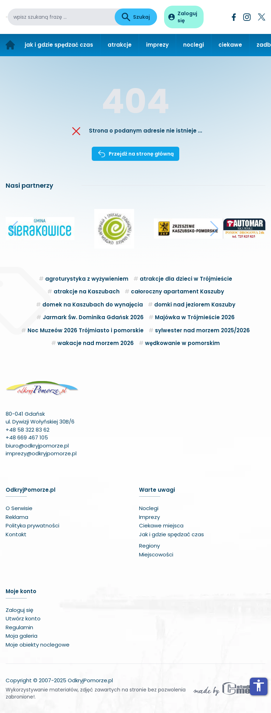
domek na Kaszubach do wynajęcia (92, 304)
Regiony (149, 545)
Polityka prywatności (32, 525)
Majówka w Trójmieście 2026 (195, 317)
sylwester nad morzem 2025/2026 (202, 330)
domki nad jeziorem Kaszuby (194, 304)
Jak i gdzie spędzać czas (171, 534)
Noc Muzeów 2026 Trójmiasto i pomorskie (86, 330)
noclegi (193, 44)
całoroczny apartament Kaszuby (177, 291)
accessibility (259, 685)
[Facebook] (234, 17)
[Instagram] (247, 17)
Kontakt (16, 534)
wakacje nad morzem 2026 (96, 343)
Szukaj (136, 17)
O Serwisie (19, 508)
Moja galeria (21, 635)
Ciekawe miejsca (161, 525)
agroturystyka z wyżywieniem (86, 278)
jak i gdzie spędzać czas (59, 44)
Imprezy (149, 517)
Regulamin (19, 627)
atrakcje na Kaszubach (87, 291)
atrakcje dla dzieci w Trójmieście (186, 278)
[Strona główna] (10, 45)
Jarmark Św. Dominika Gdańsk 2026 (93, 317)
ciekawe (230, 44)
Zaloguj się (19, 610)
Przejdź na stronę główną (135, 154)
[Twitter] (261, 17)
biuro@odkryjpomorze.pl (37, 445)
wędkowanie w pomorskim (182, 343)
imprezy (157, 44)
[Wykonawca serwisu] (228, 688)
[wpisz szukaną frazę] (61, 17)
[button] (14, 228)
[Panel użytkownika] (184, 17)
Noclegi (148, 508)
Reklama (17, 517)
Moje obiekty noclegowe (38, 644)
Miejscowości (156, 554)
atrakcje (120, 44)
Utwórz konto (23, 618)
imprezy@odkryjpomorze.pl (41, 453)
